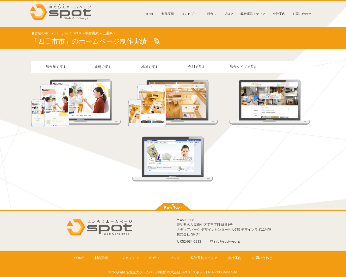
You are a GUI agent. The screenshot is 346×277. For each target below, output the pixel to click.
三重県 (108, 33)
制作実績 (167, 14)
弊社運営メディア (253, 14)
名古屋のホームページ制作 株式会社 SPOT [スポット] (166, 272)
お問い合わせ (301, 14)
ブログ (228, 14)
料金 (212, 14)
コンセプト (190, 14)
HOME (149, 14)
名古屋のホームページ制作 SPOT (56, 33)
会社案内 (279, 14)
